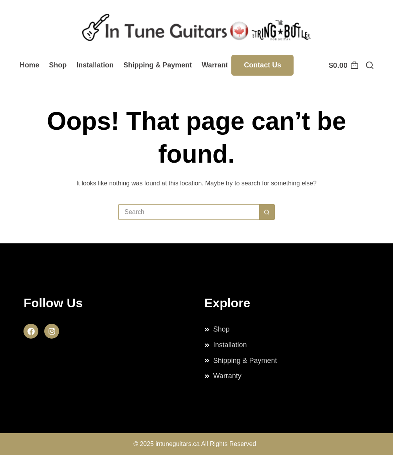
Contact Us (262, 65)
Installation (95, 65)
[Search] (369, 65)
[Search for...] (188, 212)
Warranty (217, 65)
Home (29, 65)
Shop (58, 65)
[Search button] (267, 212)
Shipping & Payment (157, 65)
